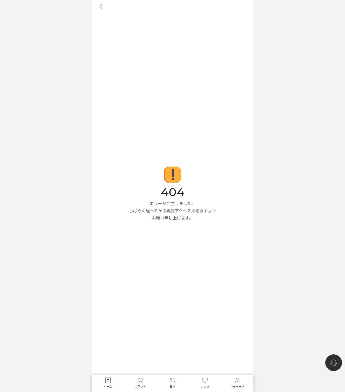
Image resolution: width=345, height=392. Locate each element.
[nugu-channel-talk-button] (333, 362)
